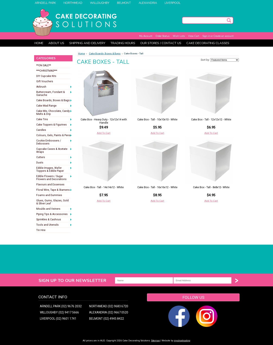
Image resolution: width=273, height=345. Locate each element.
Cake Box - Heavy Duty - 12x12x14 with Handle (104, 121)
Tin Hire (40, 230)
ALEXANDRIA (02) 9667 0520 (108, 312)
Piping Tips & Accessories (54, 214)
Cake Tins (54, 119)
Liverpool (172, 3)
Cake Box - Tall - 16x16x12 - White (157, 187)
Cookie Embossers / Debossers (54, 142)
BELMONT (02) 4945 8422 (106, 318)
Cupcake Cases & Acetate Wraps (54, 150)
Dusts (54, 163)
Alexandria (148, 3)
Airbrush (54, 87)
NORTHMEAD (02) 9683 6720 (108, 306)
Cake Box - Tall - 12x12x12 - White (211, 119)
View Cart (193, 36)
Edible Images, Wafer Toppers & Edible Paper (54, 169)
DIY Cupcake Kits (46, 76)
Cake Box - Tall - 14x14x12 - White (104, 187)
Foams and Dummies (49, 195)
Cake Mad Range (54, 106)
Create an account (223, 36)
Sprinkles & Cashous (54, 219)
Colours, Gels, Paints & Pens (54, 135)
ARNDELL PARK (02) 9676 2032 (61, 306)
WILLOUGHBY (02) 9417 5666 (59, 312)
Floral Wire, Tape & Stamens (54, 190)
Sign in (206, 36)
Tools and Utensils (54, 225)
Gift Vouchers (44, 81)
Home (81, 53)
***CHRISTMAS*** (46, 70)
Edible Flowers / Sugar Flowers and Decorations (54, 178)
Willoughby (99, 3)
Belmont (124, 3)
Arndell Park (45, 3)
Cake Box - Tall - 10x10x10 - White (157, 119)
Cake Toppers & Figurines (54, 125)
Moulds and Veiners (54, 209)
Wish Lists (179, 36)
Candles (54, 130)
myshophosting (182, 340)
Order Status (162, 36)
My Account (145, 36)
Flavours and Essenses (50, 184)
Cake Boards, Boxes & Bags (54, 100)
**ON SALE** (43, 65)
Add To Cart (103, 132)
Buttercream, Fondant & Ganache (54, 94)
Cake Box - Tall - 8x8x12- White (211, 187)
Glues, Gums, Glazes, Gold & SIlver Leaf (52, 202)
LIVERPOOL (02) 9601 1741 (58, 318)
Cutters (54, 157)
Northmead (73, 3)
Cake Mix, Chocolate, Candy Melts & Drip (54, 112)
